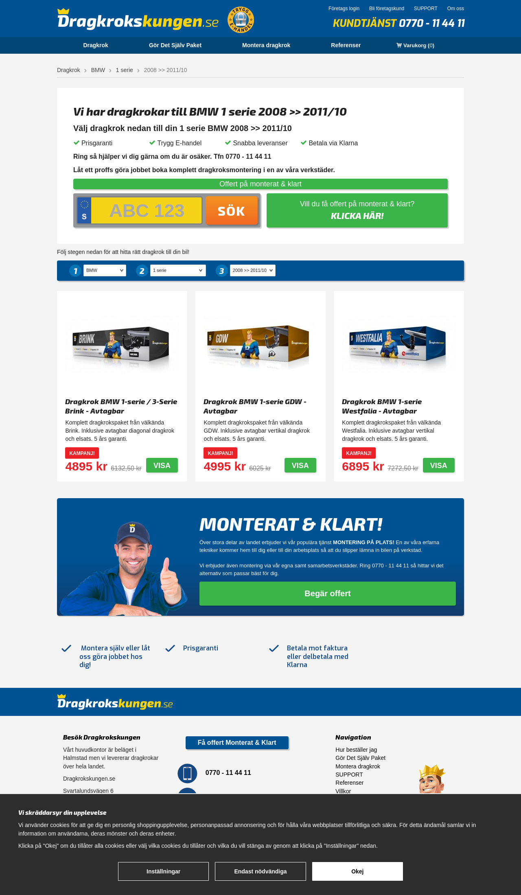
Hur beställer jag (356, 749)
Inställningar (163, 871)
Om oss (455, 8)
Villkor (343, 791)
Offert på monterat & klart (260, 184)
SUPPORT (426, 8)
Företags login (343, 8)
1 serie (124, 70)
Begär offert (327, 593)
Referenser (346, 45)
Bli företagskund (386, 8)
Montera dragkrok (266, 45)
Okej (357, 871)
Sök (231, 210)
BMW (98, 70)
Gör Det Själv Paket (175, 45)
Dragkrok (95, 45)
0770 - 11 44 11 (431, 23)
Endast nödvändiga (260, 871)
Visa (162, 466)
